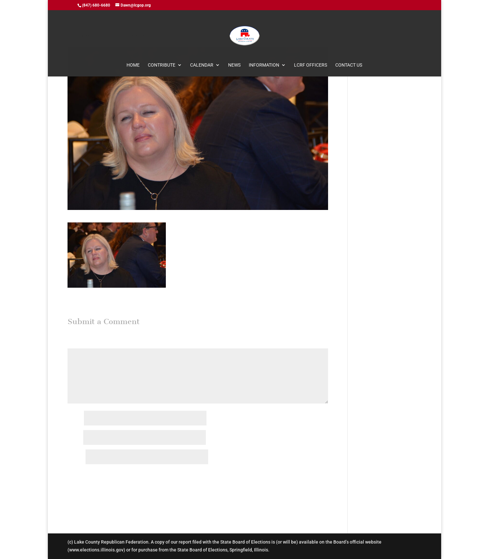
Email (75, 438)
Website (76, 457)
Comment (79, 344)
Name (75, 418)
